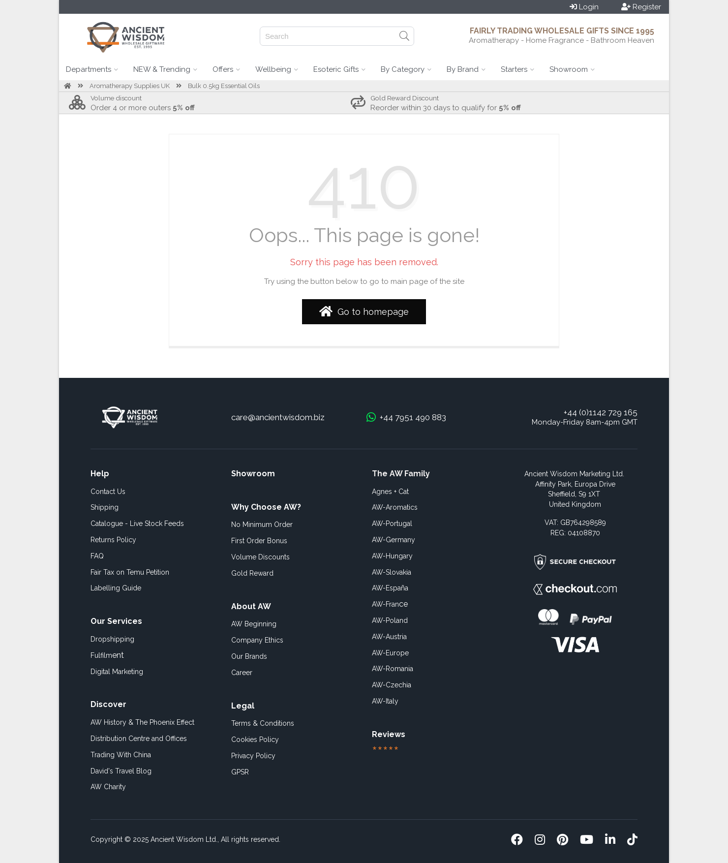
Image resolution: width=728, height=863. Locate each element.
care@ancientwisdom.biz (278, 417)
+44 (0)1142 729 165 (600, 412)
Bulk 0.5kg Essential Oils (224, 86)
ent (107, 655)
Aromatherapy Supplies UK (130, 86)
